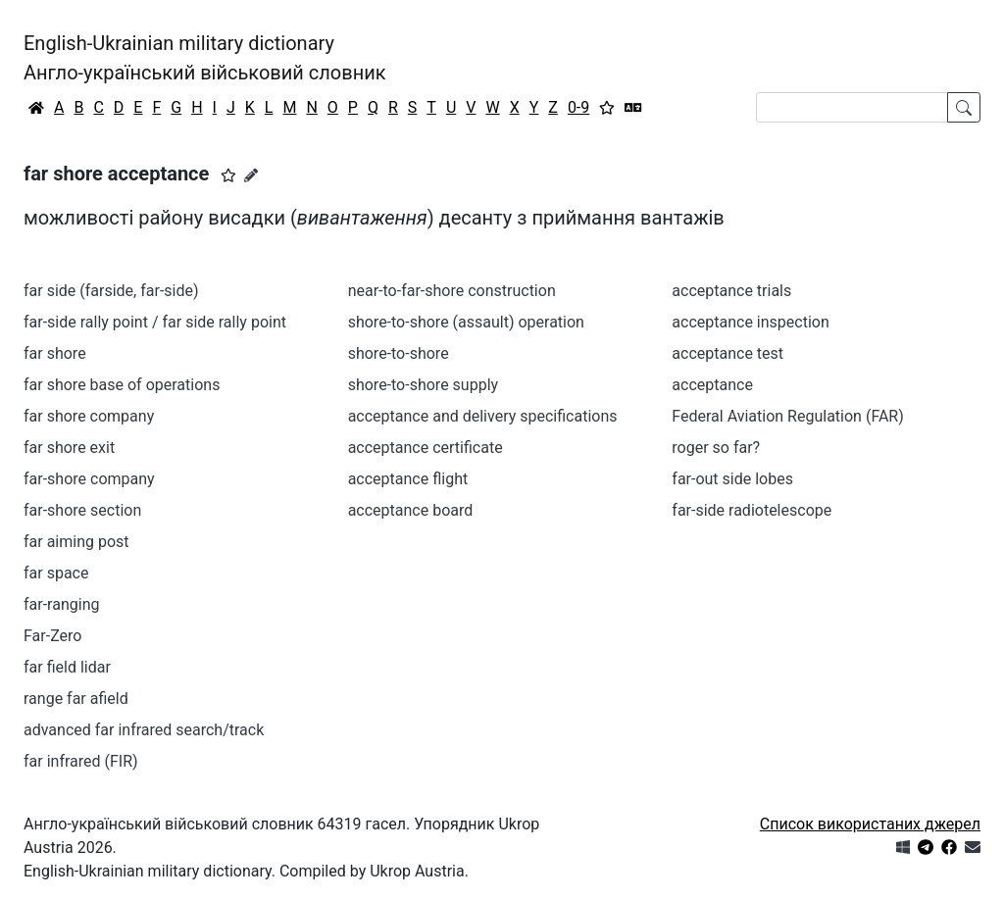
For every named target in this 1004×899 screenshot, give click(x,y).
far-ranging (61, 604)
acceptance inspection (750, 322)
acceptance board (411, 510)
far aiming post (76, 541)
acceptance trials (731, 290)
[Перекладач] (633, 108)
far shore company (89, 416)
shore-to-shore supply (423, 384)
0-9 (578, 107)
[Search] (852, 107)
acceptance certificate (425, 447)
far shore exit (69, 447)
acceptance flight (408, 479)
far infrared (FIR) (81, 761)
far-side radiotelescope (751, 510)
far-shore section (82, 510)
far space (56, 573)
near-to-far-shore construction (452, 290)
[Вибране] (607, 108)
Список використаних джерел (870, 824)
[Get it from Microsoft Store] (903, 847)
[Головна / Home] (36, 108)
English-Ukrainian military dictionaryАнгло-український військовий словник (205, 57)
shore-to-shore (398, 353)
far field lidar (67, 667)
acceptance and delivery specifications (483, 416)
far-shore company (89, 479)
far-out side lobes (732, 479)
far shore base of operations (122, 384)
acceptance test (727, 353)
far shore (55, 353)
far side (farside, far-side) (111, 290)
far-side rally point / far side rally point (155, 322)
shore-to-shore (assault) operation (466, 322)
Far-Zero (52, 635)
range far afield (76, 698)
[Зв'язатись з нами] (972, 847)
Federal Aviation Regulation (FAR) (787, 416)
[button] (228, 175)
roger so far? (716, 447)
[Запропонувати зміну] (251, 175)
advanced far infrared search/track (144, 730)
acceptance (712, 384)
